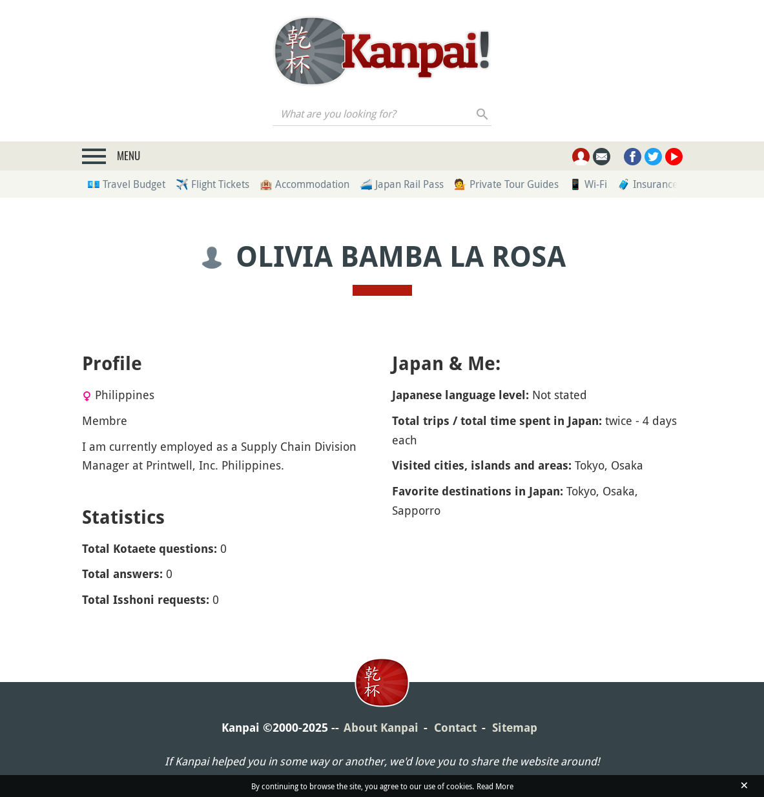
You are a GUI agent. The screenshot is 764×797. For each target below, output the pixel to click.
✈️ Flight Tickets (212, 184)
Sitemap (514, 727)
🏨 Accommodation (304, 184)
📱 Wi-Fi (588, 184)
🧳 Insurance (647, 184)
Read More (495, 786)
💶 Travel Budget (126, 184)
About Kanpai (381, 727)
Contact (455, 727)
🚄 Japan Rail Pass (402, 184)
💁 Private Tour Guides (506, 184)
